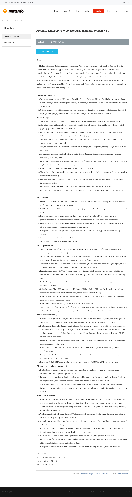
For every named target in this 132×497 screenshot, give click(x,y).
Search (111, 492)
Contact (126, 11)
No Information (122, 474)
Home (56, 11)
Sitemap (119, 492)
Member (102, 492)
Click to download (46, 51)
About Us (67, 11)
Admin (128, 492)
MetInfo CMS (6, 2)
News (77, 11)
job (117, 11)
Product (87, 11)
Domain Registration (26, 2)
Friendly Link (92, 492)
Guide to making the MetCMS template (94, 474)
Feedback (81, 492)
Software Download (21, 21)
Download (98, 11)
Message (71, 492)
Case (109, 11)
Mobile (124, 2)
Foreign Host (15, 2)
